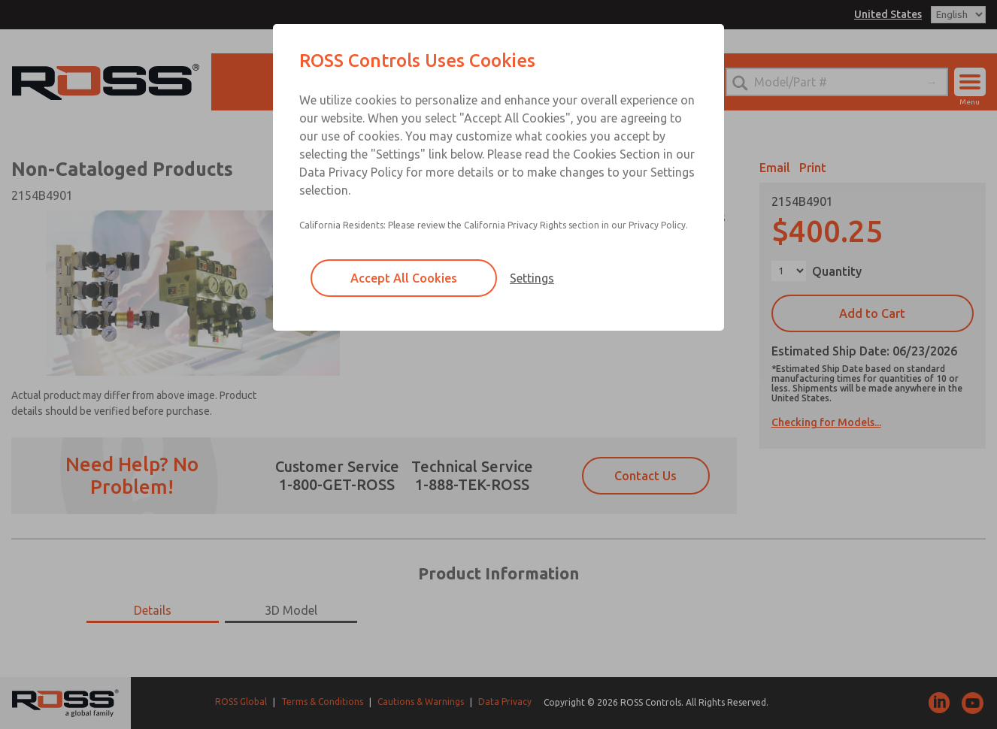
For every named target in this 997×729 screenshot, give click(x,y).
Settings (532, 278)
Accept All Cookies (403, 278)
